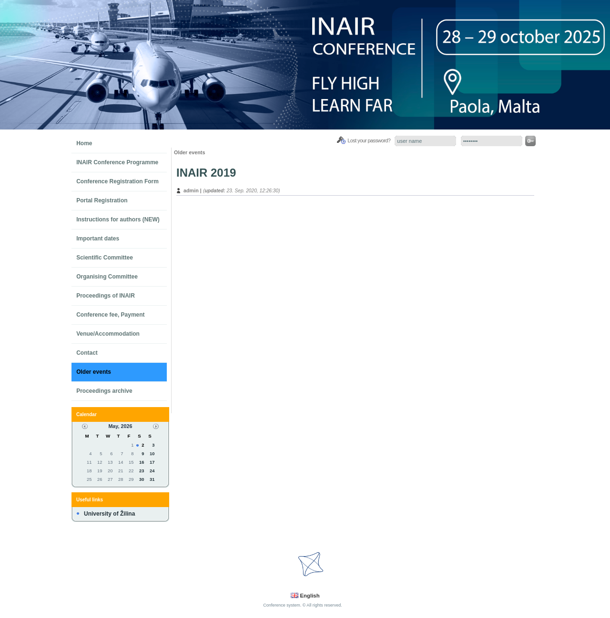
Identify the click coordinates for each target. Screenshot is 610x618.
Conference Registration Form (117, 181)
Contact (87, 352)
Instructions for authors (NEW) (118, 219)
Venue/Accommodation (108, 333)
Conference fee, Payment (110, 314)
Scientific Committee (104, 257)
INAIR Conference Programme (117, 162)
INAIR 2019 (206, 172)
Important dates (97, 238)
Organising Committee (107, 276)
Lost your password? (368, 140)
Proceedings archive (104, 391)
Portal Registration (101, 200)
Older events (93, 372)
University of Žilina (109, 513)
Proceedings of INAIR (105, 295)
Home (84, 143)
